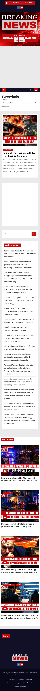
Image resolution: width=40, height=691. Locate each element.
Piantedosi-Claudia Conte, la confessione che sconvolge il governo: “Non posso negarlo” (19, 311)
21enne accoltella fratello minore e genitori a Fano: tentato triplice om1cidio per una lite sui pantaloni (18, 265)
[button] (30, 90)
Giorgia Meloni (8, 38)
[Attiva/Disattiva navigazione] (26, 89)
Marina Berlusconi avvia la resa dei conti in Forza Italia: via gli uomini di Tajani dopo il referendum (18, 382)
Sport (33, 683)
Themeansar (19, 675)
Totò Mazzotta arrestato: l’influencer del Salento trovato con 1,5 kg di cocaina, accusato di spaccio (19, 357)
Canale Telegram (20, 687)
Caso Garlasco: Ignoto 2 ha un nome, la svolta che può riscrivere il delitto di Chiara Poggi (20, 300)
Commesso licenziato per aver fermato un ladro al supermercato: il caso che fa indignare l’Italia (19, 289)
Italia (16, 38)
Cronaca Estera (8, 447)
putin (34, 38)
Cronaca (11, 679)
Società (19, 539)
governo (22, 40)
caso (16, 40)
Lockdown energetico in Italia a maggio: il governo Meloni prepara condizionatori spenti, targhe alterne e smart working (20, 572)
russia (22, 38)
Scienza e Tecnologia (13, 683)
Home (4, 100)
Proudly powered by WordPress (14, 673)
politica (28, 38)
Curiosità (26, 683)
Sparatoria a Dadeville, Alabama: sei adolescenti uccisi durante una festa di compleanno (20, 254)
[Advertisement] (20, 67)
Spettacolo (20, 679)
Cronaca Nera (8, 149)
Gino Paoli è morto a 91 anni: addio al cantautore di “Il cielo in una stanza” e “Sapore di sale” (19, 407)
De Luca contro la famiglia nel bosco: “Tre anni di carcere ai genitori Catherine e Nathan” (19, 338)
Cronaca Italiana (9, 539)
